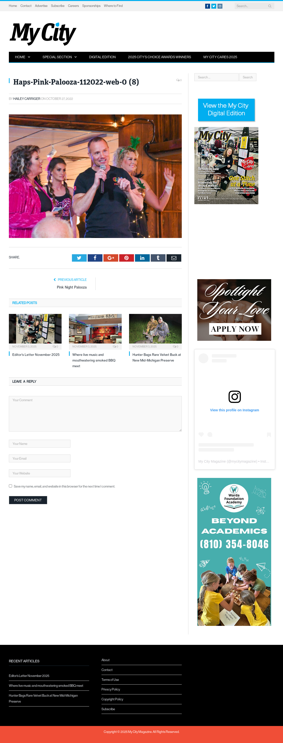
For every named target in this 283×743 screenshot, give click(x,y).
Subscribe (58, 6)
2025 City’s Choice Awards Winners (159, 57)
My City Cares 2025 (220, 57)
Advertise (41, 6)
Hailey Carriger (26, 99)
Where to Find (113, 6)
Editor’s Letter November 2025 (36, 355)
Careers (73, 6)
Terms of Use (110, 680)
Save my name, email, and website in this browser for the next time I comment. (64, 486)
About (105, 660)
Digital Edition (102, 57)
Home (13, 6)
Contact (26, 6)
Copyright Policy (112, 699)
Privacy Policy (110, 689)
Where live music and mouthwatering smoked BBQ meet (94, 360)
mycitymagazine (244, 461)
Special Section (57, 57)
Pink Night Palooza (72, 287)
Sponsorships (91, 6)
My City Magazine (212, 461)
